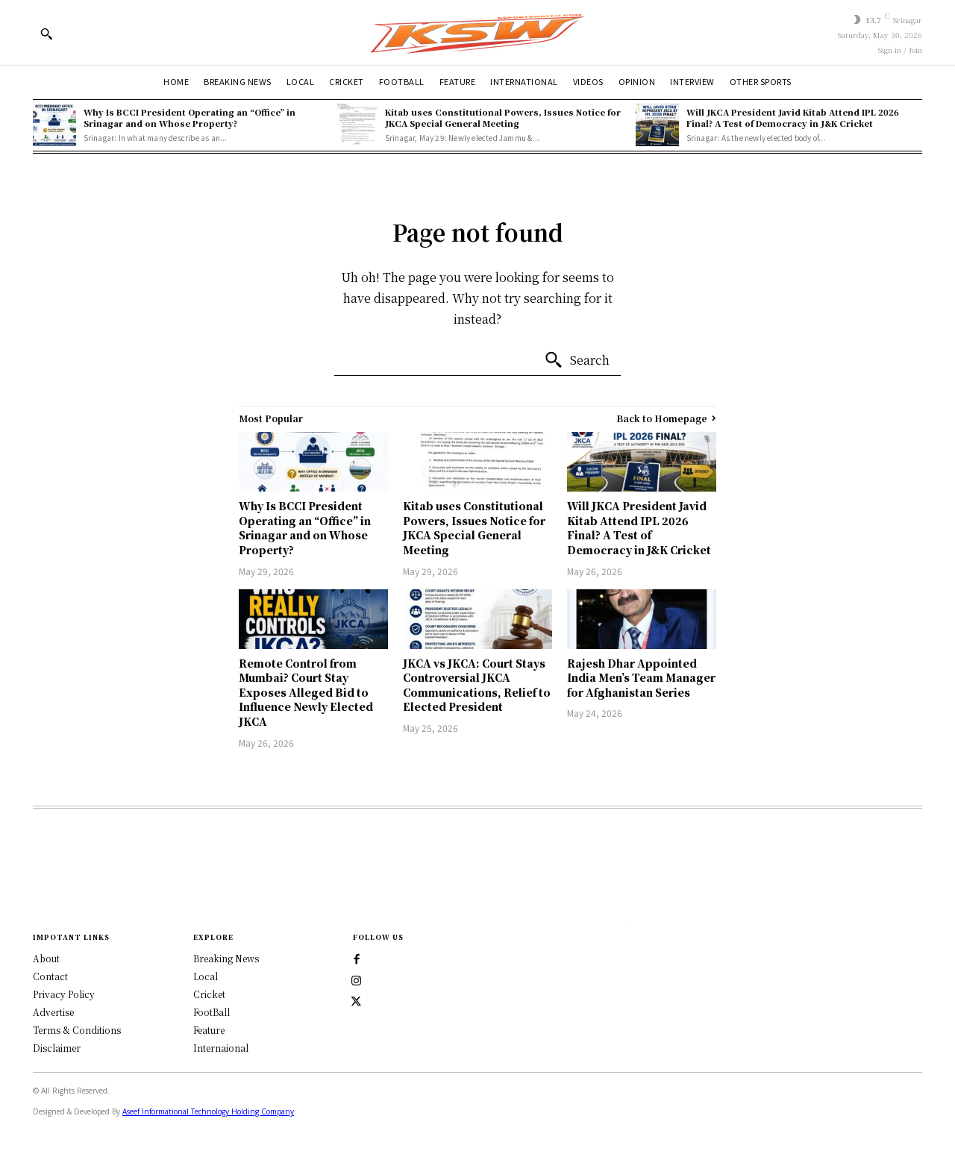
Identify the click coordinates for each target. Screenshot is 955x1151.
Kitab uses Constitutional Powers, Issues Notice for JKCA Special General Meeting (503, 117)
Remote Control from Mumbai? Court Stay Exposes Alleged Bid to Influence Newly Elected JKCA (306, 692)
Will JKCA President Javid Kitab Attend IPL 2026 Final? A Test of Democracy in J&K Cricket (792, 117)
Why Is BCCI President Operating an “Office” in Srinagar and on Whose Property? (189, 117)
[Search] (577, 360)
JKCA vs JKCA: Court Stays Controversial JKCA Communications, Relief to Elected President (477, 685)
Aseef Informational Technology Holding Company (208, 1110)
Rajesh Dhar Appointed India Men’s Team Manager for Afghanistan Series (641, 678)
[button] (46, 33)
